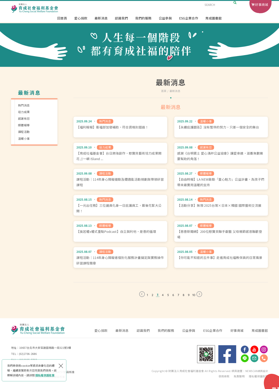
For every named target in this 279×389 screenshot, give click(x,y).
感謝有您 (24, 118)
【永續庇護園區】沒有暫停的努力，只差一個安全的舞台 (221, 127)
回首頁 (62, 21)
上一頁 (141, 295)
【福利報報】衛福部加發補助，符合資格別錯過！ (120, 127)
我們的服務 (143, 21)
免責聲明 (239, 376)
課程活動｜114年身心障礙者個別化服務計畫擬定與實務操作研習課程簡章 (120, 257)
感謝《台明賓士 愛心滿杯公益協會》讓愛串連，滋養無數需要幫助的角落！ (221, 153)
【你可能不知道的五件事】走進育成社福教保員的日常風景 (221, 257)
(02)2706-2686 (28, 354)
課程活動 (24, 132)
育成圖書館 (213, 21)
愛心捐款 (80, 21)
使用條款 (224, 376)
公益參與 (165, 21)
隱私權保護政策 (44, 375)
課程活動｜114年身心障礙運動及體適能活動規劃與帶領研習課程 (120, 179)
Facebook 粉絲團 (227, 354)
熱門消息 (24, 105)
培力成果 (24, 112)
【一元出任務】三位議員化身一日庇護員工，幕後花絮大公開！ (120, 205)
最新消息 (101, 21)
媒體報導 (24, 125)
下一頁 (200, 295)
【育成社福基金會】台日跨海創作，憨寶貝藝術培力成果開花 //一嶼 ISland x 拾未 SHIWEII (120, 153)
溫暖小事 (24, 138)
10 (194, 295)
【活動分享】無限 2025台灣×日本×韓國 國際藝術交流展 (221, 205)
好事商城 (261, 4)
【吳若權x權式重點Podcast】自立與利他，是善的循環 (120, 231)
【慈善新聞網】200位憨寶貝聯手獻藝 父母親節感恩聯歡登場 (221, 231)
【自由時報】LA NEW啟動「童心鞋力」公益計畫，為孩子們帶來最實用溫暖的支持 (221, 179)
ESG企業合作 (188, 21)
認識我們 (121, 21)
